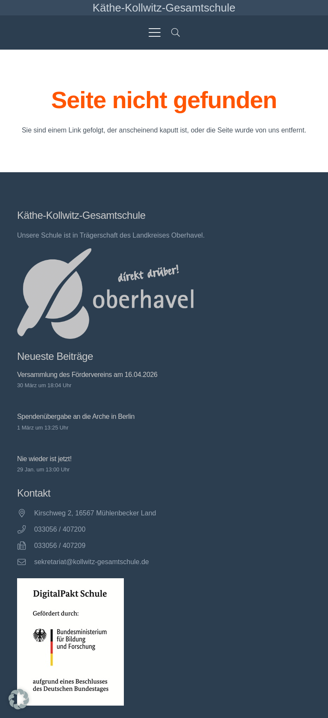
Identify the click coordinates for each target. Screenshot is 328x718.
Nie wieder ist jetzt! (44, 458)
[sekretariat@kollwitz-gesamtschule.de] (25, 562)
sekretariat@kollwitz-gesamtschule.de (91, 561)
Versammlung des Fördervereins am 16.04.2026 (87, 374)
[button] (154, 32)
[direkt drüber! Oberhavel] (105, 293)
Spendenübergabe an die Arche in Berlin (76, 417)
